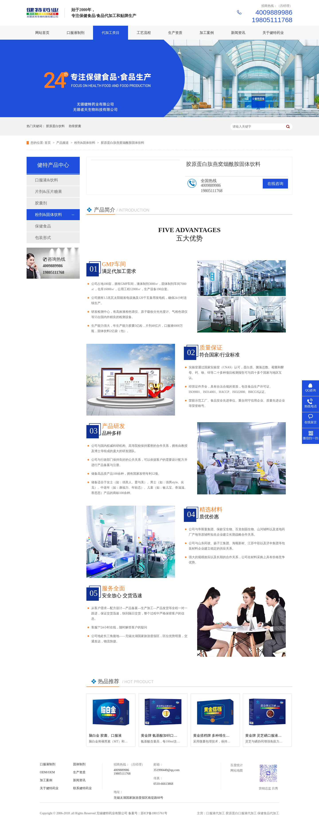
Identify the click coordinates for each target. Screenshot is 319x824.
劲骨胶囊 (75, 126)
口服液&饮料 (46, 180)
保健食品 (43, 226)
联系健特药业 (82, 788)
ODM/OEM (47, 772)
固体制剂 (79, 764)
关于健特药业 (49, 788)
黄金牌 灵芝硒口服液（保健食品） (272, 735)
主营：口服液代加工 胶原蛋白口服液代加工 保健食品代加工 (238, 813)
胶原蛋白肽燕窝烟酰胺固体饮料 (122, 142)
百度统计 (236, 765)
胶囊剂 (41, 203)
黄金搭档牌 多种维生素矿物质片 (218, 735)
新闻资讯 (79, 780)
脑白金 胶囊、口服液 (105, 735)
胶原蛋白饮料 (55, 126)
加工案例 (46, 780)
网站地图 (236, 770)
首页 (48, 142)
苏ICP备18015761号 (154, 813)
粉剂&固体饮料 (85, 142)
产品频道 (63, 142)
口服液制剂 (47, 764)
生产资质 (79, 772)
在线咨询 (275, 183)
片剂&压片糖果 (48, 191)
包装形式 (43, 237)
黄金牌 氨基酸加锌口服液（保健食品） (171, 735)
